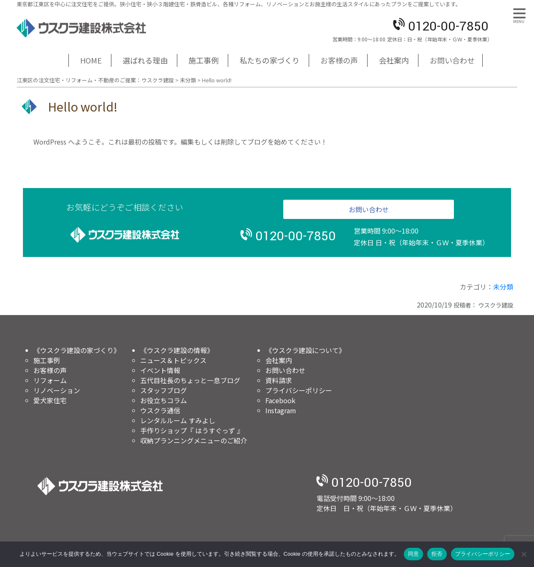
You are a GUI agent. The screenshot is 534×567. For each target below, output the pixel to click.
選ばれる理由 (145, 60)
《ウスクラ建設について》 (305, 350)
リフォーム (50, 380)
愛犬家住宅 (50, 400)
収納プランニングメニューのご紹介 (193, 440)
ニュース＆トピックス (173, 360)
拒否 (437, 554)
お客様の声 (339, 60)
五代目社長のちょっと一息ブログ (190, 380)
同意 (413, 554)
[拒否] (523, 554)
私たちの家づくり (269, 60)
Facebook (280, 400)
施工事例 (204, 60)
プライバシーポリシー (298, 390)
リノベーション (56, 390)
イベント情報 (160, 370)
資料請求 (278, 380)
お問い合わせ (452, 60)
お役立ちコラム (163, 400)
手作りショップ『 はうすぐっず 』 (192, 430)
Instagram (280, 410)
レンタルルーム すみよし (177, 420)
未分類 (503, 287)
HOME (91, 60)
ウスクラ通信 (160, 410)
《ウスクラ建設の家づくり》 (76, 350)
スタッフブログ (163, 390)
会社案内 (394, 60)
